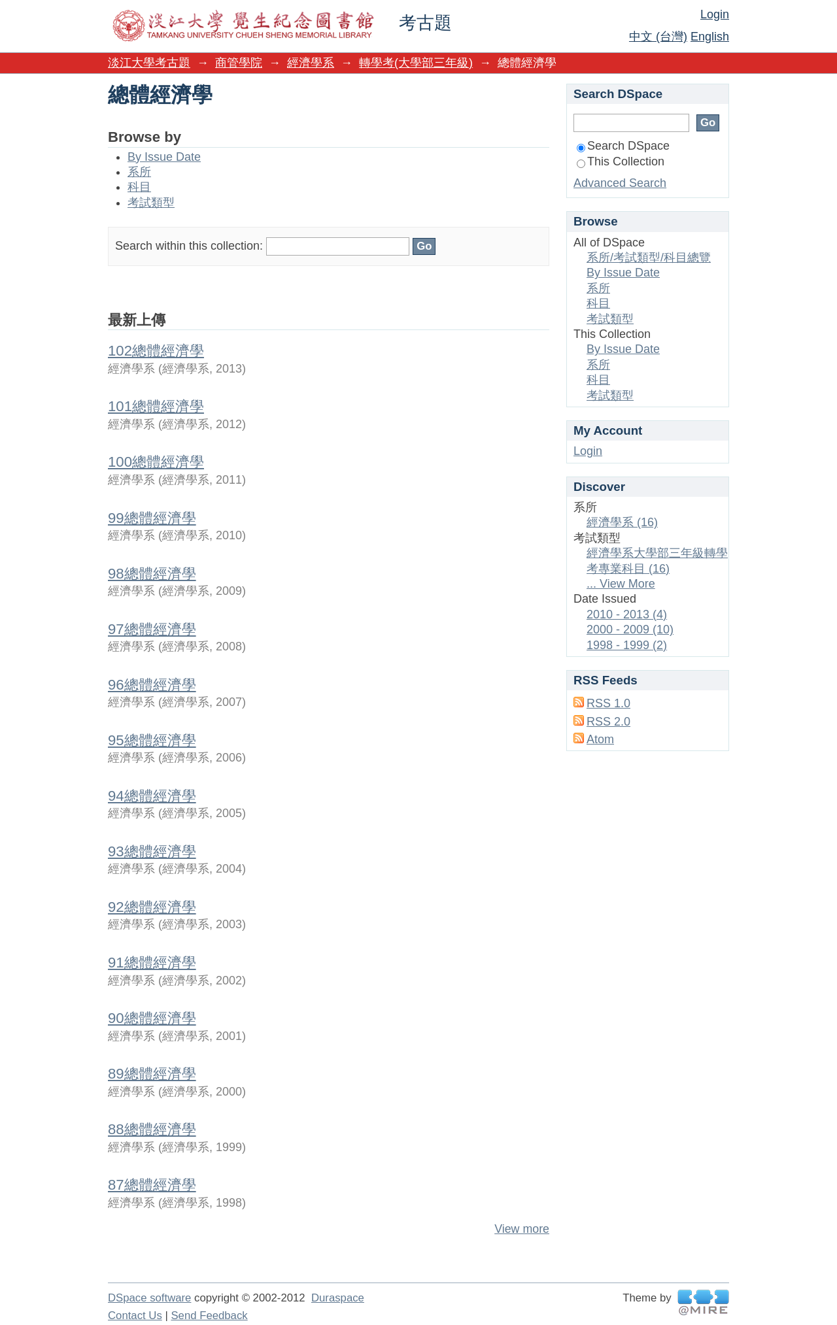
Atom (600, 739)
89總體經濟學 (152, 1073)
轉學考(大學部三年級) (416, 62)
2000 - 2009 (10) (630, 629)
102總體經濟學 (156, 351)
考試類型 (151, 202)
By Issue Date (164, 156)
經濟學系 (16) (622, 522)
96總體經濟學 (152, 685)
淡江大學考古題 (149, 62)
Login (714, 14)
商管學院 (238, 62)
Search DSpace (623, 145)
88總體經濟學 (152, 1129)
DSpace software (149, 1298)
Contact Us (135, 1315)
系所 (139, 171)
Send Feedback (209, 1315)
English (710, 36)
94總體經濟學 (152, 796)
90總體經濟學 (152, 1018)
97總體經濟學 (152, 629)
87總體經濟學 (152, 1185)
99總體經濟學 (152, 518)
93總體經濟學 (152, 851)
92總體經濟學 (152, 907)
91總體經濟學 (152, 962)
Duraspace (337, 1298)
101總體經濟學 (156, 406)
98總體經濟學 (152, 573)
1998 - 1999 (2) (627, 645)
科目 (139, 186)
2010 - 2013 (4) (627, 614)
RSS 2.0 (608, 721)
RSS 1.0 (608, 703)
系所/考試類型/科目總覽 (649, 257)
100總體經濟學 (156, 462)
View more (521, 1228)
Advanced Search (619, 183)
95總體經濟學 (152, 740)
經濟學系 (310, 62)
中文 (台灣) (658, 36)
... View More (621, 583)
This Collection (620, 161)
